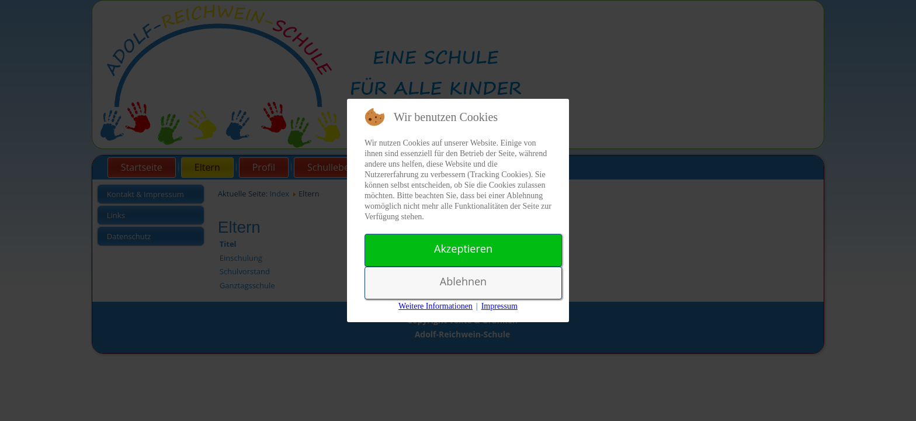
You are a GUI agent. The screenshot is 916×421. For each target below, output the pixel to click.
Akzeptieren (463, 248)
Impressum (499, 306)
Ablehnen (463, 281)
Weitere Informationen (435, 306)
